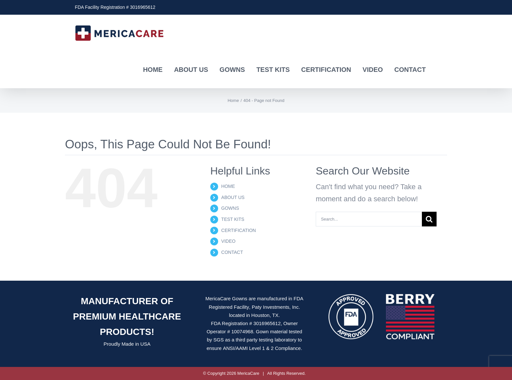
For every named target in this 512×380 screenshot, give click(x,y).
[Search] (429, 219)
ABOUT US (233, 197)
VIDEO (228, 241)
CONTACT (232, 252)
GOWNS (230, 208)
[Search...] (369, 219)
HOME (228, 186)
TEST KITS (233, 219)
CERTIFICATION (238, 230)
